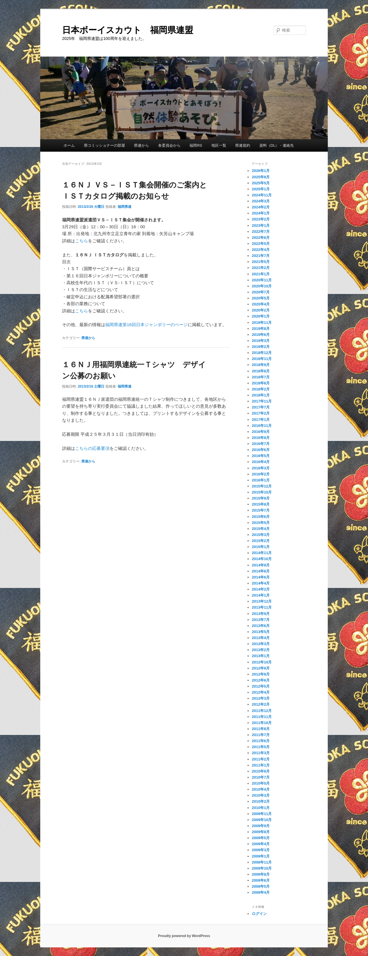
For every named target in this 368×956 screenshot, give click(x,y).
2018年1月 (261, 395)
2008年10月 (262, 868)
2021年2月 (261, 268)
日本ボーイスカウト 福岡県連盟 (127, 30)
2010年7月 (261, 777)
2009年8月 (261, 832)
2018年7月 (261, 377)
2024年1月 (261, 213)
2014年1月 (261, 595)
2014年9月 (261, 565)
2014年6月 (261, 577)
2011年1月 (261, 765)
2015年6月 (261, 516)
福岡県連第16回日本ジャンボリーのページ (146, 324)
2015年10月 (262, 492)
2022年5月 (261, 243)
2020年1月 (261, 316)
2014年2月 (261, 589)
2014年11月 (262, 553)
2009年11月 (262, 814)
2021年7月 (261, 255)
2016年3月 (261, 468)
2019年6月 (261, 334)
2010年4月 (261, 789)
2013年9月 (261, 613)
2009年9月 (261, 826)
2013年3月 (261, 644)
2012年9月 (261, 668)
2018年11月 (262, 359)
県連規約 (242, 145)
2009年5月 (261, 838)
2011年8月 (261, 729)
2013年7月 (261, 620)
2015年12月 (262, 486)
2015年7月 (261, 510)
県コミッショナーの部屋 (104, 145)
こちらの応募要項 (92, 448)
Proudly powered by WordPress (184, 936)
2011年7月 (261, 735)
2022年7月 (261, 231)
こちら (81, 240)
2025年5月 (261, 183)
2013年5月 (261, 632)
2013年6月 (261, 626)
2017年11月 (262, 401)
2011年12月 (262, 711)
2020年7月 (261, 292)
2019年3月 (261, 340)
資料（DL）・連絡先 (276, 145)
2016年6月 (261, 450)
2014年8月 (261, 571)
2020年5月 (261, 298)
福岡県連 (124, 207)
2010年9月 (261, 771)
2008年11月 (262, 862)
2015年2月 (261, 541)
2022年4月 (261, 249)
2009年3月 (261, 850)
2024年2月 (261, 207)
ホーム (69, 145)
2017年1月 (261, 419)
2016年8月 (261, 438)
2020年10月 (262, 286)
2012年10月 (262, 662)
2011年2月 (261, 759)
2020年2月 (261, 310)
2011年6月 (261, 741)
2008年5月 (261, 886)
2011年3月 (261, 753)
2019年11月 (262, 322)
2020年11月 (262, 280)
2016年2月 (261, 474)
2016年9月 (261, 431)
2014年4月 (261, 583)
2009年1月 (261, 856)
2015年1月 (261, 547)
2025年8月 (261, 177)
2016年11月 (262, 425)
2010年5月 (261, 783)
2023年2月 (261, 219)
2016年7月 (261, 444)
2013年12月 (262, 601)
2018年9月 (261, 365)
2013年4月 (261, 638)
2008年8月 (261, 874)
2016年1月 (261, 480)
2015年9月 (261, 498)
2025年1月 (261, 189)
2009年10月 (262, 820)
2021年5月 (261, 262)
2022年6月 (261, 237)
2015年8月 (261, 504)
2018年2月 (261, 389)
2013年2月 (261, 650)
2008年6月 (261, 880)
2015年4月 (261, 529)
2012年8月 (261, 674)
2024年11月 (262, 195)
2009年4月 (261, 844)
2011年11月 (262, 717)
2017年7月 (261, 407)
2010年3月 (261, 795)
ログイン (259, 914)
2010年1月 (261, 808)
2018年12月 (262, 353)
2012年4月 (261, 692)
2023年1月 (261, 225)
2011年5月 (261, 747)
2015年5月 (261, 522)
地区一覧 (218, 145)
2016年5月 (261, 456)
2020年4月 (261, 304)
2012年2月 (261, 704)
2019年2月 (261, 347)
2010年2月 (261, 801)
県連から (141, 145)
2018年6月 (261, 383)
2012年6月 (261, 680)
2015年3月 (261, 535)
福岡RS (195, 145)
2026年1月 (261, 171)
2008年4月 (261, 892)
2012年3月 (261, 698)
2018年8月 (261, 371)
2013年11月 (262, 607)
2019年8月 (261, 328)
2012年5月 (261, 686)
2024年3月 (261, 201)
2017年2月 (261, 413)
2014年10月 (262, 559)
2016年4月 (261, 462)
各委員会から (169, 145)
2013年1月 (261, 656)
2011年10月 (262, 723)
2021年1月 (261, 274)
